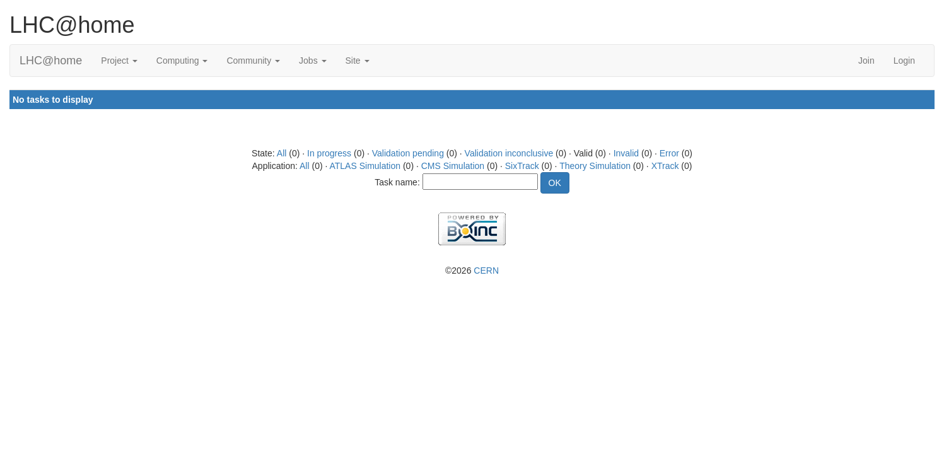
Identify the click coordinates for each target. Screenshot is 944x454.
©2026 (472, 270)
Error (669, 153)
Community (253, 60)
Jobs (312, 60)
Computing (182, 60)
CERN (486, 270)
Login (904, 60)
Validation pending (408, 153)
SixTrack (522, 166)
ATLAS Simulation (364, 166)
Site (358, 60)
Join (866, 60)
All (282, 153)
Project (119, 60)
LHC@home (51, 60)
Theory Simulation (595, 166)
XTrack (665, 166)
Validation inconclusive (509, 153)
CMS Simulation (452, 166)
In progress (329, 153)
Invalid (626, 153)
